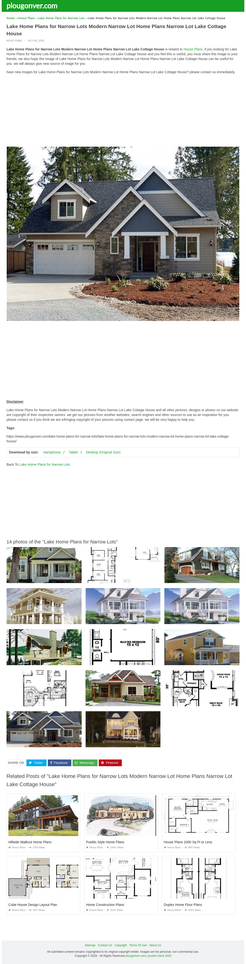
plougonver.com (31, 5)
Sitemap (90, 945)
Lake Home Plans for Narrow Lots (44, 464)
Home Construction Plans (105, 905)
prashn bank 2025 (159, 956)
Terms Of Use (138, 945)
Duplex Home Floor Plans (183, 905)
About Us (155, 945)
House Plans (14, 40)
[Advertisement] (123, 111)
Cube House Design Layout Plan (32, 905)
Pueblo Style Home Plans (105, 842)
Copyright (121, 945)
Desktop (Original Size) (103, 452)
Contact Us (105, 945)
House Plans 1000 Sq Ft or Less (188, 842)
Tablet (73, 452)
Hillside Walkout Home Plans (29, 842)
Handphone (52, 452)
